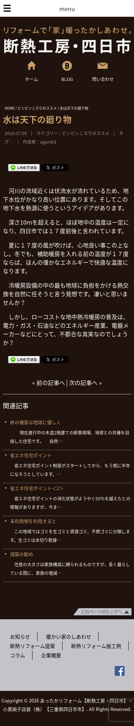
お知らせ (20, 636)
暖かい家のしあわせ (68, 636)
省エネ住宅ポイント (31, 455)
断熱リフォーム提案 (32, 645)
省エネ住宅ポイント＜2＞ (37, 488)
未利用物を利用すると (33, 521)
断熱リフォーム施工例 (96, 645)
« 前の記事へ (48, 382)
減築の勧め (21, 553)
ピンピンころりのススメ (85, 133)
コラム (17, 655)
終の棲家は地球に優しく (35, 422)
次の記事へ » (85, 382)
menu (67, 8)
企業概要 (51, 655)
